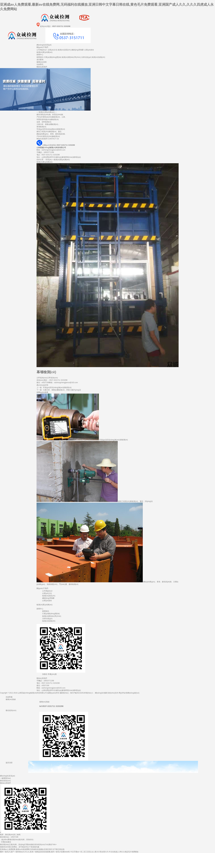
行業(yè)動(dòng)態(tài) (52, 57)
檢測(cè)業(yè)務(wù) (45, 52)
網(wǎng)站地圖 (101, 693)
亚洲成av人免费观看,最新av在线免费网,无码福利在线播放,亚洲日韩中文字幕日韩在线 (32, 849)
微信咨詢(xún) (5, 781)
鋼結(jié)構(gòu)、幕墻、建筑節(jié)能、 (52, 134)
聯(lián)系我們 (42, 67)
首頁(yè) (48, 160)
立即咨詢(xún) (42, 378)
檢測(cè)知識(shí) (98, 57)
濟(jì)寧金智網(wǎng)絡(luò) (129, 693)
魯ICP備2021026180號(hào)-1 (81, 693)
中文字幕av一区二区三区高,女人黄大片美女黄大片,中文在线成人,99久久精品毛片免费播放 (104, 852)
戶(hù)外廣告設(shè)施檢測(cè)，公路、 (52, 117)
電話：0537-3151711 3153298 (48, 683)
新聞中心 (40, 55)
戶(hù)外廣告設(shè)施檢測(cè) (48, 136)
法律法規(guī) (86, 57)
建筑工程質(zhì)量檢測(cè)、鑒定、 (50, 132)
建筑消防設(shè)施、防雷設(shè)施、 (51, 115)
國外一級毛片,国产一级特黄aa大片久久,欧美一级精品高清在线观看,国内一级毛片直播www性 (35, 852)
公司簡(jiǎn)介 (42, 50)
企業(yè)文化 (52, 50)
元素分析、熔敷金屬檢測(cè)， (48, 124)
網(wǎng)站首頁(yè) (44, 45)
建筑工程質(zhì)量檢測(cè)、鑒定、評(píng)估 (135, 501)
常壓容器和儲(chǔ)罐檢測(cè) (48, 119)
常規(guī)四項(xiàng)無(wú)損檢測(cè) (51, 129)
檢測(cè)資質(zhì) (64, 50)
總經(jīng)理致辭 (77, 50)
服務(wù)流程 (42, 62)
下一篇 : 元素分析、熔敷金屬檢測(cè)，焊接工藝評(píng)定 (59, 390)
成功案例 (40, 60)
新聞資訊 (40, 57)
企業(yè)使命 (89, 50)
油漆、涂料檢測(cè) (44, 122)
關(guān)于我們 (42, 47)
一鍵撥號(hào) (5, 778)
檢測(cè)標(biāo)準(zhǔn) (71, 57)
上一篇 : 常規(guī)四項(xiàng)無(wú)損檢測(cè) (54, 387)
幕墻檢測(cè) (41, 127)
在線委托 (40, 64)
